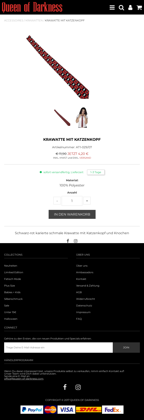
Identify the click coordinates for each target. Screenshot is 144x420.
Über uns (82, 265)
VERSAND (85, 157)
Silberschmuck (13, 299)
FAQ (79, 319)
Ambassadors (84, 272)
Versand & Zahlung (87, 285)
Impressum (83, 312)
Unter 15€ (10, 312)
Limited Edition (13, 272)
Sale (6, 305)
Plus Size (9, 285)
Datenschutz (84, 305)
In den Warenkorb (72, 214)
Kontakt (81, 279)
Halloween (10, 319)
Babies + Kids (12, 292)
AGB (79, 292)
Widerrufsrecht (85, 299)
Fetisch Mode (12, 279)
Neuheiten (10, 265)
